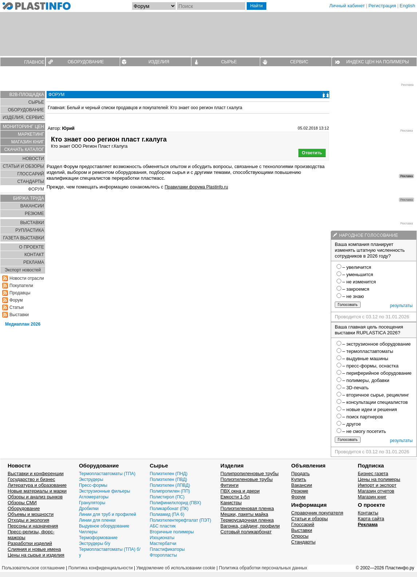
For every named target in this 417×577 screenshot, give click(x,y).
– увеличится (356, 267)
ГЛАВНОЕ (34, 62)
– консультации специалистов (375, 402)
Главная (56, 107)
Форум (16, 300)
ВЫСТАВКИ (32, 222)
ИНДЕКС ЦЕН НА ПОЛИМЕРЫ (377, 61)
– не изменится (359, 281)
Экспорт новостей (23, 269)
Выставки (19, 314)
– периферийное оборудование (377, 373)
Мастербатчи (163, 543)
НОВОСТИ (33, 158)
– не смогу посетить (364, 431)
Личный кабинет (347, 5)
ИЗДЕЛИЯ (158, 61)
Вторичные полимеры (172, 531)
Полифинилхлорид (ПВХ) (175, 502)
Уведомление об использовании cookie (175, 567)
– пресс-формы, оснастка (370, 366)
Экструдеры (91, 479)
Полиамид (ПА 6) (167, 514)
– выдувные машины (365, 358)
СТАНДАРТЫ (30, 181)
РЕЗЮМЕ (34, 213)
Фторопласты (163, 555)
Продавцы (19, 292)
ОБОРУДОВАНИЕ (86, 61)
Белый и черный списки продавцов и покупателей (117, 107)
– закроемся (355, 289)
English (407, 5)
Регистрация (382, 5)
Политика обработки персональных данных (263, 567)
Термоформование (98, 537)
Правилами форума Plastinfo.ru (196, 187)
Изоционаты (162, 537)
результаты (401, 305)
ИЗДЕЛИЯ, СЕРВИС (23, 117)
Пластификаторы (167, 549)
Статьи (16, 307)
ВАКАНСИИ (32, 205)
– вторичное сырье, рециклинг (375, 395)
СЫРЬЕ (229, 61)
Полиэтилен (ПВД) (168, 479)
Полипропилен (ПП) (170, 491)
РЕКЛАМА (33, 262)
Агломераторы (93, 497)
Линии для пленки (97, 520)
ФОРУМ (36, 189)
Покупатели (21, 285)
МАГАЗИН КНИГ (27, 141)
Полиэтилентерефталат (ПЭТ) (180, 520)
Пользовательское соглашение (33, 567)
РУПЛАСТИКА (29, 230)
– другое (351, 424)
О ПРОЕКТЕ (31, 247)
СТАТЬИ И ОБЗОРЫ (23, 166)
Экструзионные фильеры (104, 491)
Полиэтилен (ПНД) (168, 473)
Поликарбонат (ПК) (169, 508)
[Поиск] (211, 6)
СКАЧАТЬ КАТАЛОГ (24, 149)
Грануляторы (92, 502)
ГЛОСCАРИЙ (30, 173)
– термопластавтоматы (367, 351)
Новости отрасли (26, 278)
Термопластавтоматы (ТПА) (107, 473)
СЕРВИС (299, 61)
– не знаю (353, 296)
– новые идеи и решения (369, 409)
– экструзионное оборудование (376, 344)
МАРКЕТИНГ (31, 134)
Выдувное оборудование (104, 526)
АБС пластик (162, 526)
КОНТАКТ (34, 254)
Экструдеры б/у (94, 543)
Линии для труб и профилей (107, 514)
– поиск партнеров (362, 416)
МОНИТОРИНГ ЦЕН (23, 126)
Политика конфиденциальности (100, 567)
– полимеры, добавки (365, 380)
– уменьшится (357, 274)
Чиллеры (88, 531)
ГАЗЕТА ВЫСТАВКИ (23, 237)
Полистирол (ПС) (167, 497)
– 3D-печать (355, 387)
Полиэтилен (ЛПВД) (170, 485)
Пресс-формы (93, 485)
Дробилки (89, 508)
